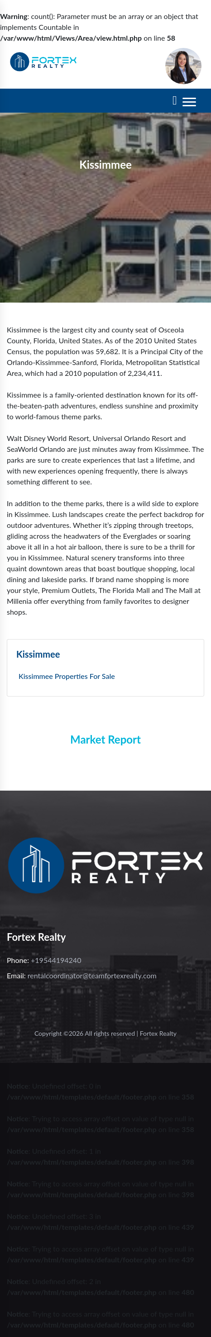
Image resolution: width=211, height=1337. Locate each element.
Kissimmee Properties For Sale (67, 676)
